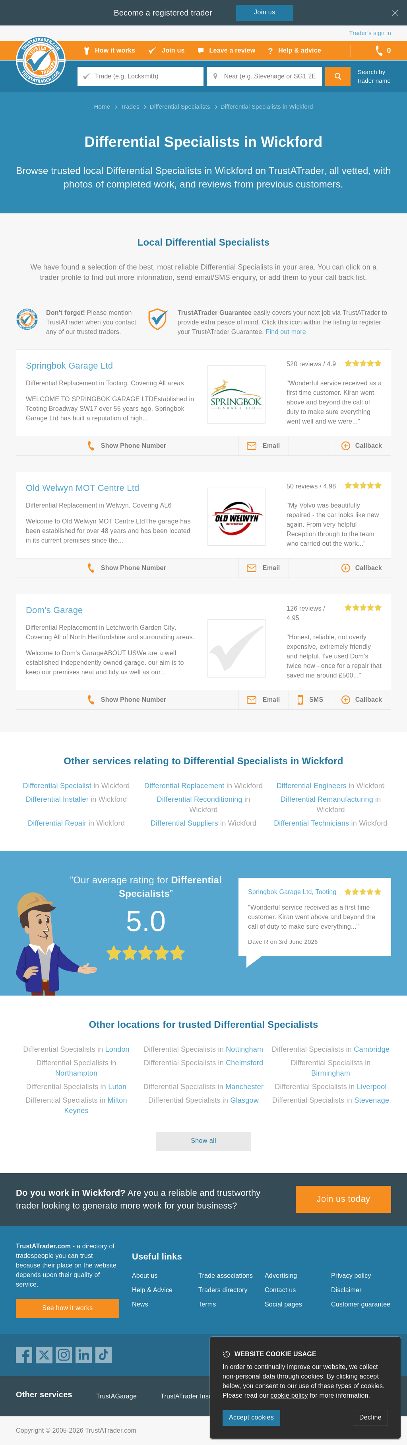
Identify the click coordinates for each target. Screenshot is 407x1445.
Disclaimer (346, 1290)
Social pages (283, 1304)
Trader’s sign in (370, 32)
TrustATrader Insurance (195, 1396)
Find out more (286, 331)
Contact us (280, 1290)
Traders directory (223, 1290)
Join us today (343, 1199)
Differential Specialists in (76, 1049)
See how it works (67, 1307)
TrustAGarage (116, 1396)
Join (264, 12)
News (140, 1304)
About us (145, 1275)
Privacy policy (351, 1275)
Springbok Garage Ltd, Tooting (292, 891)
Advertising (281, 1275)
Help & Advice (152, 1290)
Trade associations (225, 1275)
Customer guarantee (360, 1304)
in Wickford (76, 786)
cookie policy (289, 1395)
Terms (207, 1304)
